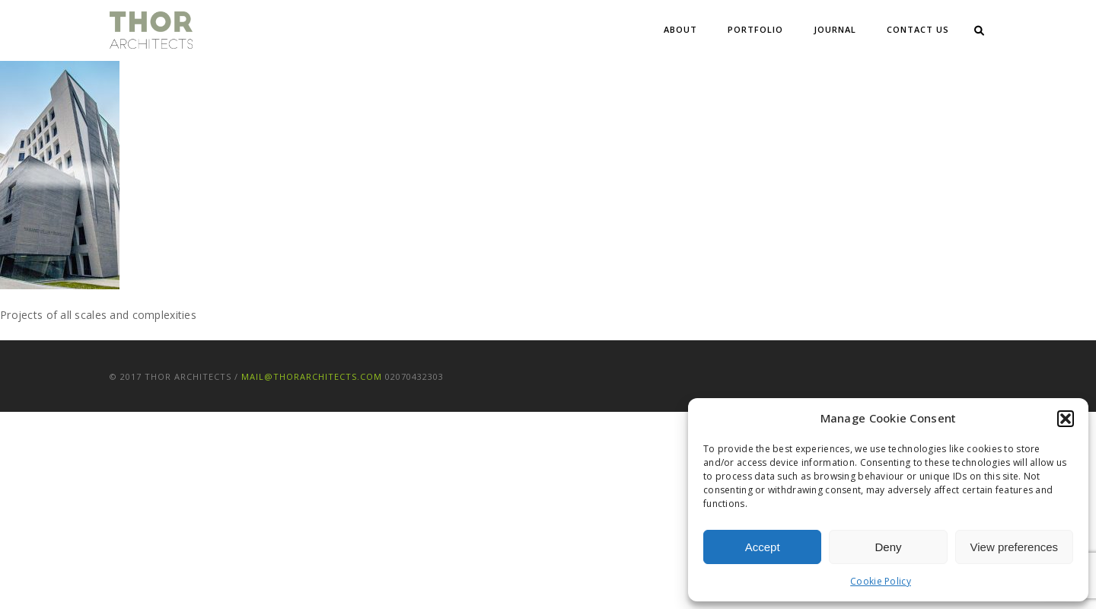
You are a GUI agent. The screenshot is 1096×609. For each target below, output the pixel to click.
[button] (1065, 418)
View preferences (1014, 546)
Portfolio (755, 29)
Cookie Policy (880, 581)
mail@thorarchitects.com (311, 376)
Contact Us (918, 29)
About (680, 29)
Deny (888, 546)
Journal (835, 29)
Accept (762, 546)
